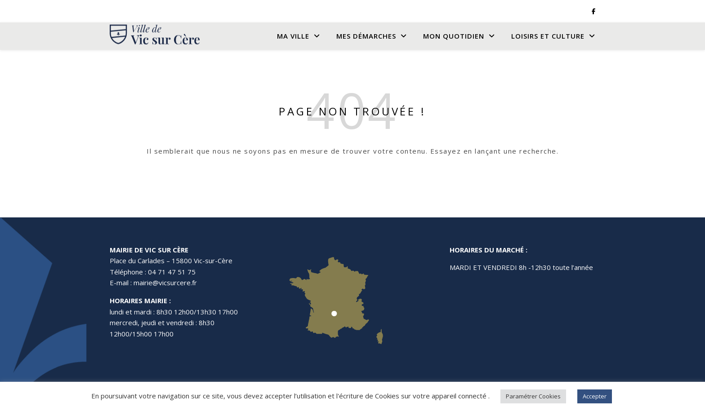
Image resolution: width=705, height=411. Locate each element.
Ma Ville (293, 35)
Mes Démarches (366, 35)
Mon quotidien (453, 35)
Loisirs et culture (548, 35)
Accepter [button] (595, 396)
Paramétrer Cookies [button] (533, 396)
